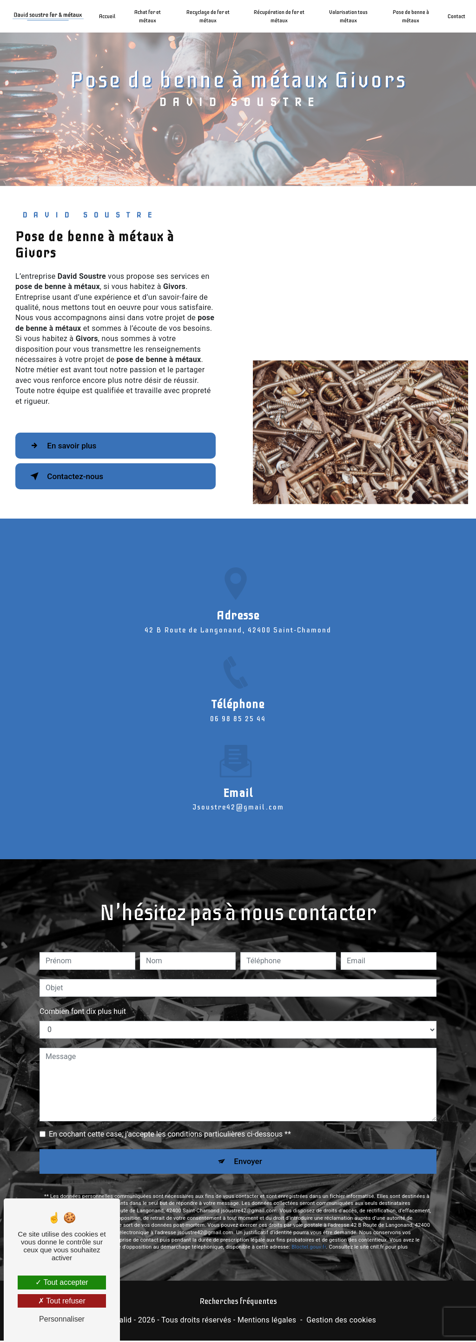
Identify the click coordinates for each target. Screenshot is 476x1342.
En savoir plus (68, 446)
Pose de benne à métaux (408, 16)
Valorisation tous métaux (347, 16)
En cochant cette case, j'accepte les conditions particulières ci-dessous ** (170, 1089)
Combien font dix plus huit (83, 966)
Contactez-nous (71, 476)
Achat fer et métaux (150, 16)
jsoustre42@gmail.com (238, 762)
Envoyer (248, 1117)
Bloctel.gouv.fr (308, 1204)
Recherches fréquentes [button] (238, 1303)
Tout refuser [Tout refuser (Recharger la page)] (62, 1301)
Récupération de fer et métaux (279, 16)
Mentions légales (267, 1321)
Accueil (110, 16)
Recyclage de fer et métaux (209, 16)
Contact (454, 16)
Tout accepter (61, 1282)
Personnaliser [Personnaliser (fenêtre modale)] (62, 1319)
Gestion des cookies (341, 1321)
